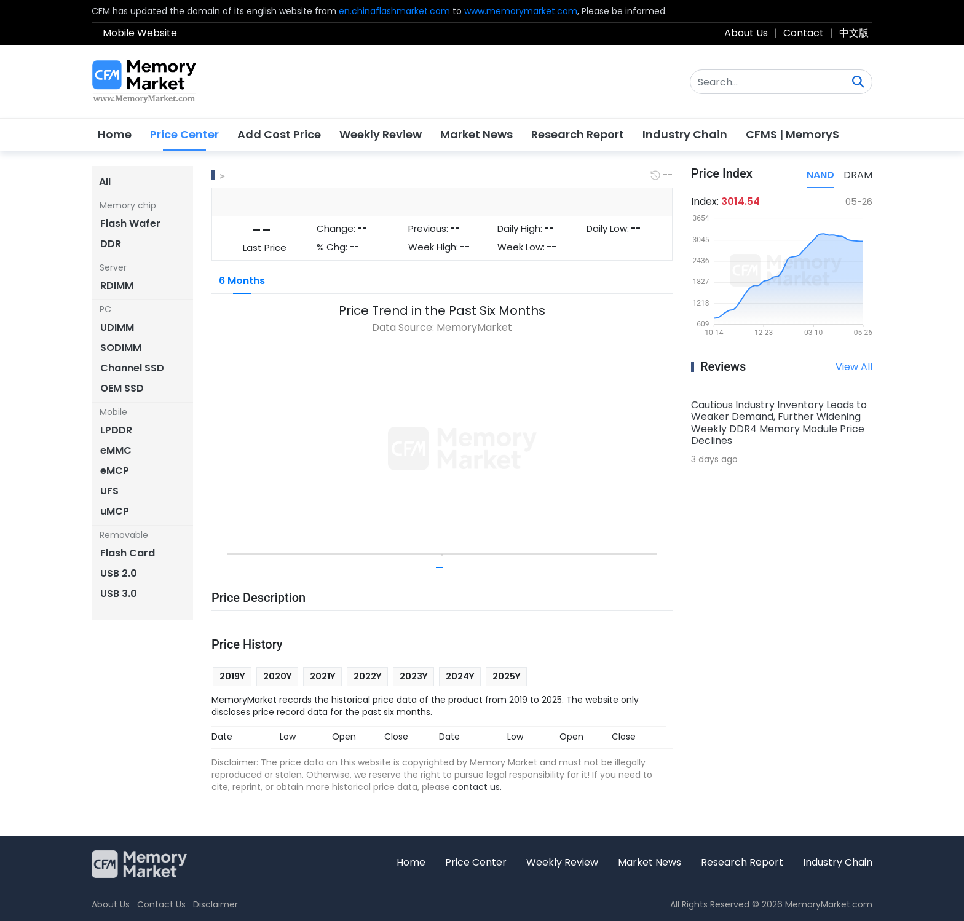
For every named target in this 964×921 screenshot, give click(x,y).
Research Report (577, 134)
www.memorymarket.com (520, 11)
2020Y (277, 676)
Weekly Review (380, 134)
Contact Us (161, 904)
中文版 (854, 33)
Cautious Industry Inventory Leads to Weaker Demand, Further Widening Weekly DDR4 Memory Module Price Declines (779, 423)
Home (115, 134)
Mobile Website (140, 33)
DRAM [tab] (858, 175)
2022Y (367, 676)
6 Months (242, 281)
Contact (803, 33)
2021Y (322, 676)
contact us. (477, 787)
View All (854, 367)
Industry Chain (684, 134)
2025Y (506, 676)
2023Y (413, 676)
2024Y (460, 676)
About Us (746, 33)
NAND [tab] (820, 175)
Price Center (184, 134)
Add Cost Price (279, 134)
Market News (476, 134)
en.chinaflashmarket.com (394, 11)
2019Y (232, 676)
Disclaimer (215, 904)
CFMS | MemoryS (792, 134)
